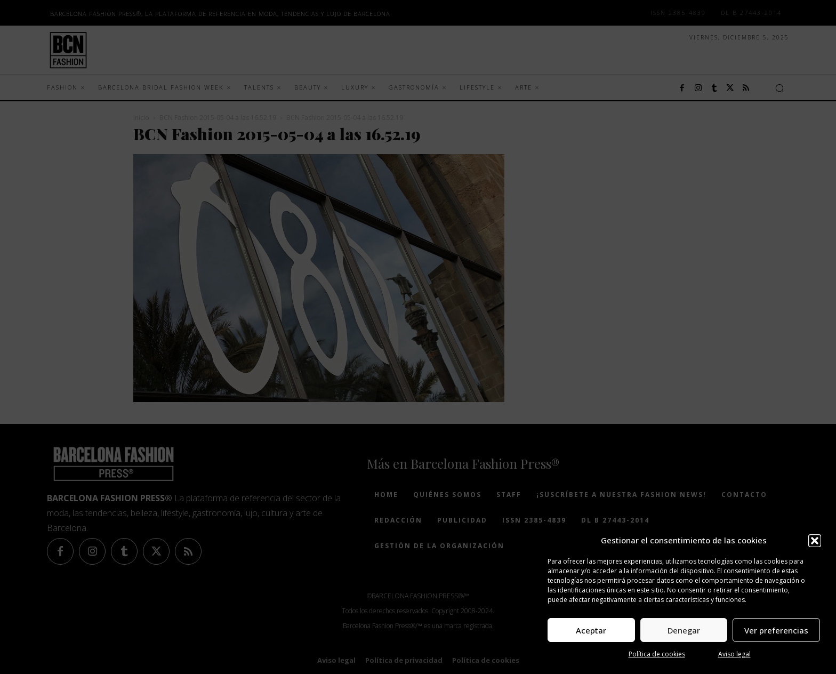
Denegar (684, 630)
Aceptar (591, 630)
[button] (814, 540)
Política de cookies (657, 654)
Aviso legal (734, 654)
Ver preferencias (776, 630)
